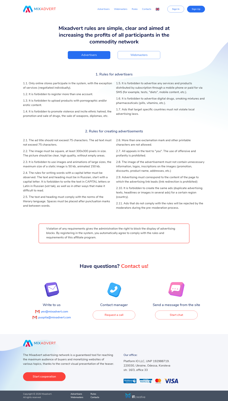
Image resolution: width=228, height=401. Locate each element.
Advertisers (103, 9)
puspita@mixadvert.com (52, 317)
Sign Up (196, 9)
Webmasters (120, 9)
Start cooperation (44, 377)
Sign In (175, 9)
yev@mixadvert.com (51, 311)
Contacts (146, 9)
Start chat (176, 315)
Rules (135, 9)
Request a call (114, 315)
